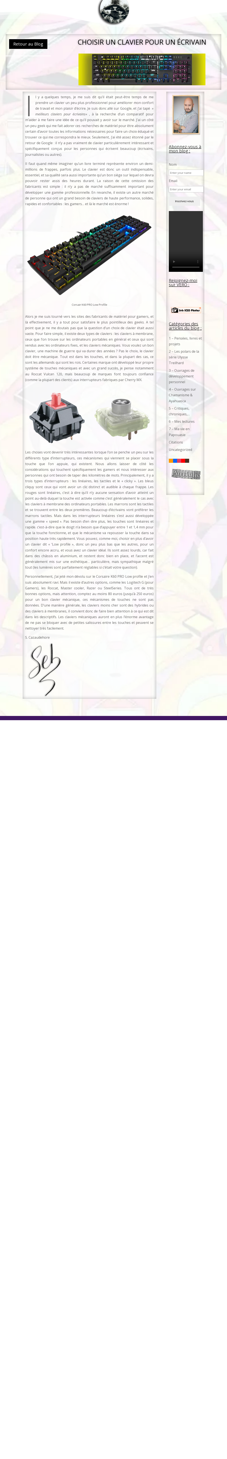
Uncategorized (180, 449)
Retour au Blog (28, 44)
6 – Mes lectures (182, 421)
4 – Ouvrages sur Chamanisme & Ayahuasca (182, 395)
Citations (176, 442)
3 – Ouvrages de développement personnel (181, 376)
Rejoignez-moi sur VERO (183, 282)
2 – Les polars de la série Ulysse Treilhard (184, 357)
